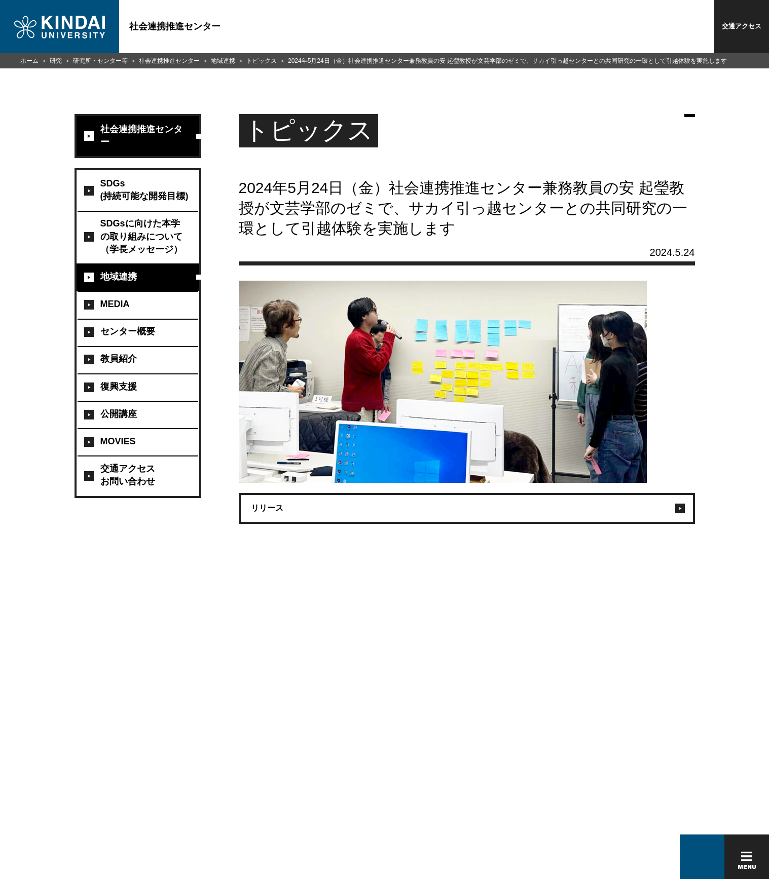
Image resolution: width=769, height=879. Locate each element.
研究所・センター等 (100, 60)
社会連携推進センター (169, 60)
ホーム (29, 60)
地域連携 (223, 60)
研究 (56, 60)
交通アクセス (741, 26)
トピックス (261, 60)
